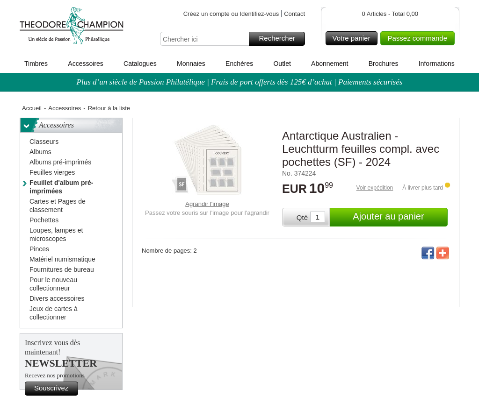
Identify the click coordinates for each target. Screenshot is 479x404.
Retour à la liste (109, 108)
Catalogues (140, 63)
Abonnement (329, 63)
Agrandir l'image (207, 203)
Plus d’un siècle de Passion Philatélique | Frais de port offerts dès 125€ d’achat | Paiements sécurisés (240, 82)
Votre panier (354, 38)
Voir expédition (374, 187)
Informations (437, 63)
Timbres (36, 63)
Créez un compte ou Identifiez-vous (231, 13)
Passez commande (419, 38)
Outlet (281, 63)
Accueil (32, 108)
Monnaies (191, 63)
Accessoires (85, 63)
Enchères (239, 63)
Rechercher (280, 39)
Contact (294, 13)
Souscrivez (54, 389)
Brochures (384, 63)
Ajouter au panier (399, 217)
